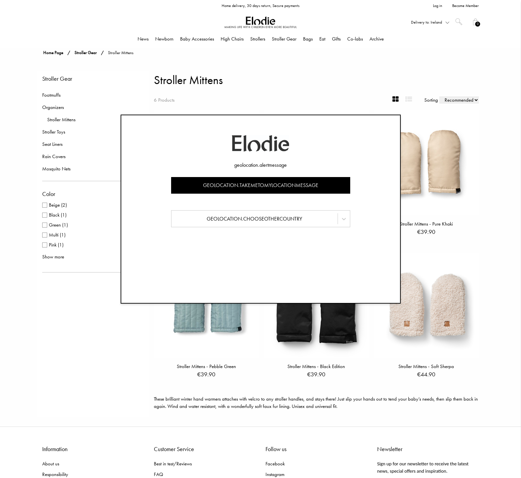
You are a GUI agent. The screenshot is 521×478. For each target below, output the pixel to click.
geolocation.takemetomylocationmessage (260, 185)
